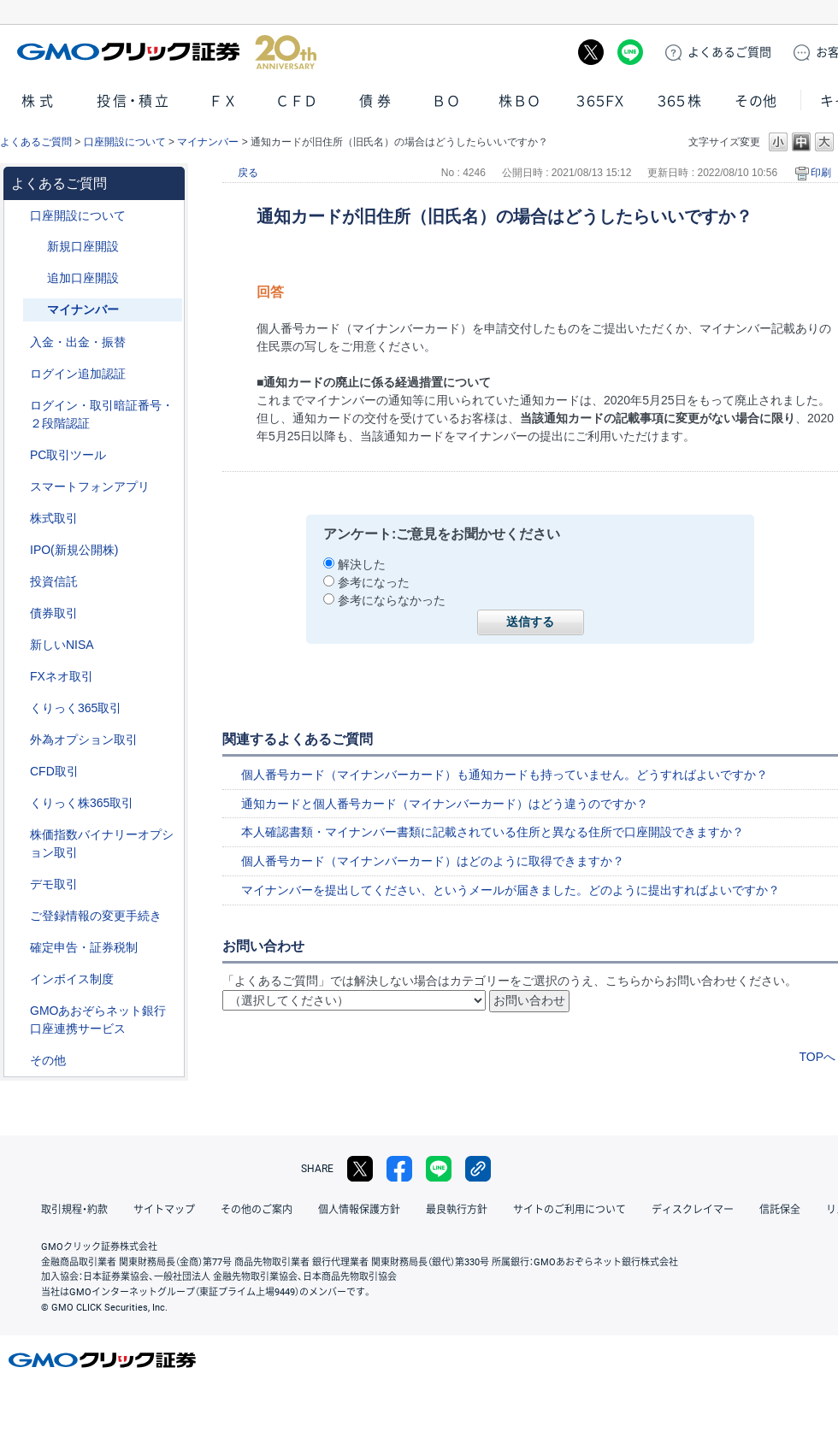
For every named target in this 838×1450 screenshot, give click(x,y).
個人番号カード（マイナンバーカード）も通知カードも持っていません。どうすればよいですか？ (504, 774)
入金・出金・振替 (78, 342)
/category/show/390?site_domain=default (18, 979)
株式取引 (54, 518)
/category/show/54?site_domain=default (18, 406)
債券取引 (54, 613)
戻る (248, 173)
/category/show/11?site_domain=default (18, 772)
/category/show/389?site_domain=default (18, 613)
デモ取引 (54, 884)
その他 (756, 101)
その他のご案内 (256, 1210)
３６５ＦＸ (600, 101)
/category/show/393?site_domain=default (18, 645)
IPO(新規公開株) (74, 550)
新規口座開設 (83, 246)
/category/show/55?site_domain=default (18, 342)
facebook (399, 1169)
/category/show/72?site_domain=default (18, 519)
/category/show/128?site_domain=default (18, 1011)
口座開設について (125, 142)
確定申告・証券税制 (84, 947)
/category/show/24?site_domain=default (18, 677)
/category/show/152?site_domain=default (35, 247)
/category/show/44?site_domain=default (18, 1061)
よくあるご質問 (36, 142)
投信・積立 (134, 101)
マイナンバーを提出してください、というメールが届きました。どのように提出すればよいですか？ (510, 890)
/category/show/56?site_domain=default (18, 916)
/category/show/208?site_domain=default (18, 487)
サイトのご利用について (569, 1210)
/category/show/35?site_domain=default (18, 708)
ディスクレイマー (693, 1210)
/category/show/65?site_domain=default (18, 740)
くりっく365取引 (75, 708)
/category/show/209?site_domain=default (18, 884)
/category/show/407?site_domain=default (18, 803)
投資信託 (54, 581)
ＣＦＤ (296, 101)
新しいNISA (62, 644)
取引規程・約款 (74, 1210)
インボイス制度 (72, 979)
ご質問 (729, 52)
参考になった (374, 582)
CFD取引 (54, 771)
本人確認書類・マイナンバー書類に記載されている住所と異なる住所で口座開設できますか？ (492, 832)
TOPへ (817, 1057)
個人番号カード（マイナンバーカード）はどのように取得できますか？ (432, 861)
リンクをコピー (478, 1169)
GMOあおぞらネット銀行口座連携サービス (98, 1019)
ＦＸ (223, 101)
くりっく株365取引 (81, 803)
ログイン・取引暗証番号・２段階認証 (102, 414)
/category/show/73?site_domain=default (18, 550)
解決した (362, 564)
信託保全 (779, 1210)
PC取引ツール (68, 455)
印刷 (821, 173)
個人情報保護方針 (359, 1210)
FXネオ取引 (61, 676)
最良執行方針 (456, 1210)
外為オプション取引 (84, 739)
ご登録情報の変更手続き (96, 915)
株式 (39, 101)
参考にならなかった (392, 600)
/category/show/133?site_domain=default (18, 835)
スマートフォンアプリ (90, 486)
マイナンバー (208, 142)
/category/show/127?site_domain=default (18, 948)
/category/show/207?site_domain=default (18, 455)
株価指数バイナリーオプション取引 (102, 843)
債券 (377, 101)
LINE (630, 52)
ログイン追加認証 (78, 373)
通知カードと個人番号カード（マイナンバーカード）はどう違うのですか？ (444, 803)
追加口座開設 (83, 278)
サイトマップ (164, 1210)
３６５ (679, 101)
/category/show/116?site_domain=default (18, 582)
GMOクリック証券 (166, 52)
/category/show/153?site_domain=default (35, 278)
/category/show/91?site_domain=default (18, 216)
